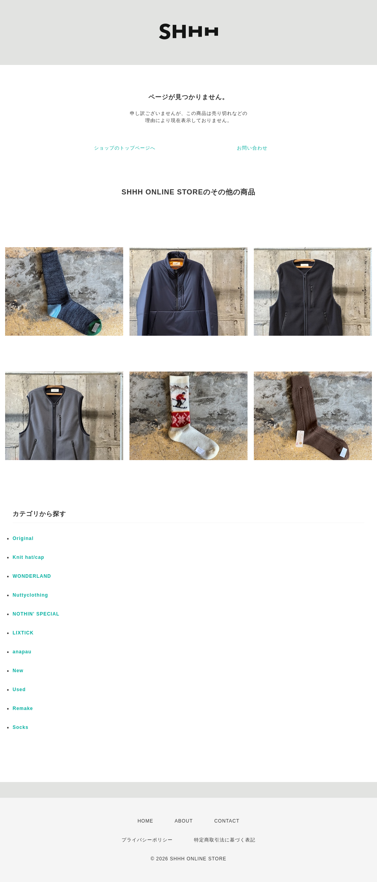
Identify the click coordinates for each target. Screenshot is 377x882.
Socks (20, 727)
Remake (23, 708)
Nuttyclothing (30, 595)
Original (23, 538)
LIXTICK (23, 633)
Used (19, 689)
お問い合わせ (252, 148)
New (18, 670)
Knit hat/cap (28, 557)
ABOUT (184, 821)
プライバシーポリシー (147, 840)
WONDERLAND (32, 576)
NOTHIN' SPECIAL (36, 614)
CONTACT (226, 821)
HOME (145, 821)
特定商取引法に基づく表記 (224, 840)
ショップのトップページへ (124, 148)
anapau (22, 652)
